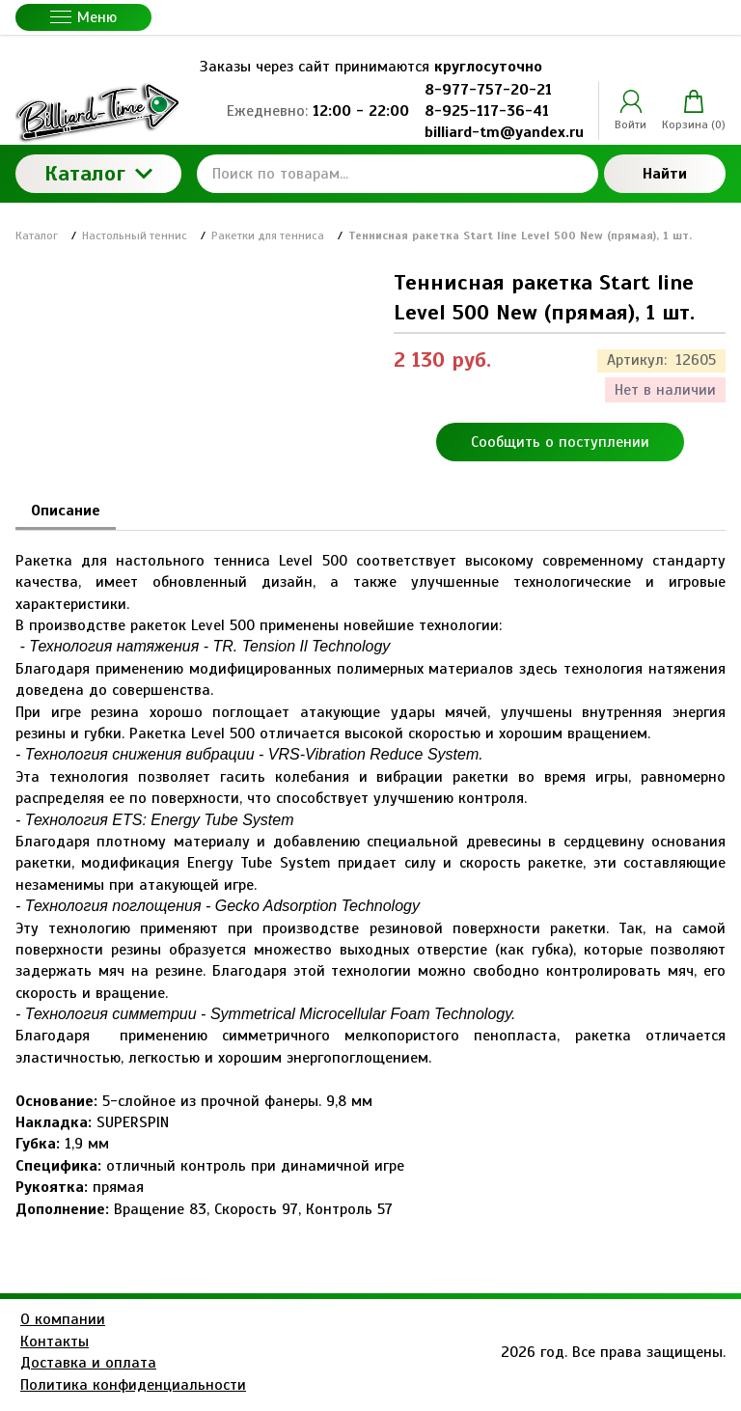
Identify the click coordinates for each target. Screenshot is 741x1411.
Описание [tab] (65, 510)
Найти (665, 173)
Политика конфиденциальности (133, 1385)
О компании (62, 1319)
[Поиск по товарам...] (397, 173)
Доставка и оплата (88, 1362)
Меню (83, 17)
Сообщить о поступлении (560, 442)
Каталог (98, 173)
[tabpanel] (370, 875)
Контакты (54, 1341)
